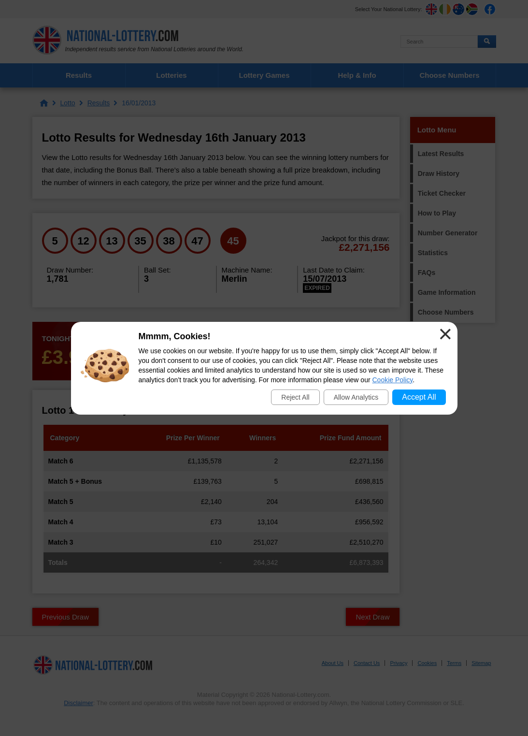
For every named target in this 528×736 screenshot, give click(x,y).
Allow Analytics (356, 397)
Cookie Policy (392, 380)
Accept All (419, 397)
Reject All (295, 397)
